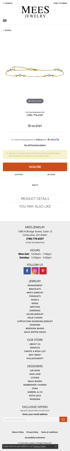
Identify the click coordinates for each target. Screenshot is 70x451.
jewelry (8, 30)
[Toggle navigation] (4, 21)
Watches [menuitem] (35, 306)
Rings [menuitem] (35, 303)
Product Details (35, 198)
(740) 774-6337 (35, 115)
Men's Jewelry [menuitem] (35, 292)
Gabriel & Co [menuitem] (35, 392)
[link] (60, 3)
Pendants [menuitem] (35, 296)
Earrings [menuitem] (35, 310)
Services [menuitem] (35, 347)
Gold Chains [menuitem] (34, 317)
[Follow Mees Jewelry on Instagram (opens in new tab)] (35, 270)
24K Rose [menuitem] (35, 370)
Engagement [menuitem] (34, 285)
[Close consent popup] (56, 446)
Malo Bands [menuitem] (35, 381)
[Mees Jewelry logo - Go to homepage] (35, 12)
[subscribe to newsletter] (63, 419)
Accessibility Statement (35, 437)
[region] (35, 72)
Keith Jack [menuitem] (35, 395)
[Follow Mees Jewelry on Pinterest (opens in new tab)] (43, 270)
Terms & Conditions (49, 432)
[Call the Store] (35, 238)
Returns (51, 174)
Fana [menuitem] (35, 388)
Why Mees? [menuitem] (35, 354)
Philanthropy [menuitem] (35, 358)
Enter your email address (35, 414)
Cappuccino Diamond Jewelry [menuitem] (35, 321)
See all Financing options (35, 145)
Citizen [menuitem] (35, 377)
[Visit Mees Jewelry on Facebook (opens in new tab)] (27, 270)
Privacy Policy (32, 432)
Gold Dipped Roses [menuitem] (35, 332)
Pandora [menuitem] (35, 324)
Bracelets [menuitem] (35, 289)
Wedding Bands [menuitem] (35, 328)
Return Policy (18, 432)
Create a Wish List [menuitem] (35, 351)
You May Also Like (35, 206)
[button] (8, 3)
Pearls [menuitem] (35, 299)
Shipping (19, 174)
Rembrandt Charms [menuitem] (35, 384)
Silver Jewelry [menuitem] (35, 314)
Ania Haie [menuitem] (35, 374)
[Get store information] (35, 242)
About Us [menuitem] (34, 344)
